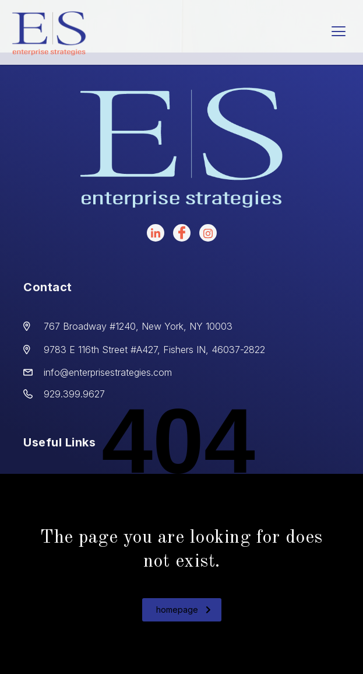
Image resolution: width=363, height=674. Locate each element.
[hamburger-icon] (338, 32)
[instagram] (208, 233)
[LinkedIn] (155, 233)
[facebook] (182, 233)
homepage (183, 609)
